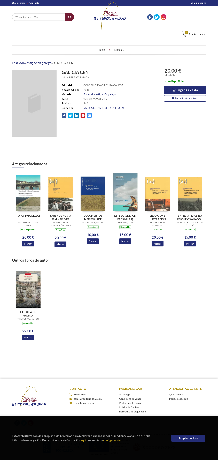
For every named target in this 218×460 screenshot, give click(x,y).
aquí (83, 440)
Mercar (28, 226)
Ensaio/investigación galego (32, 46)
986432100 (80, 377)
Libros (119, 32)
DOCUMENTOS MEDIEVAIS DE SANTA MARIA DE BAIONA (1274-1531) (93, 200)
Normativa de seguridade (132, 394)
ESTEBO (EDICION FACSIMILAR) (125, 200)
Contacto (34, 3)
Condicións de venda (130, 381)
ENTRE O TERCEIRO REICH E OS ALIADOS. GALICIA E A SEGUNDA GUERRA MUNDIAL (190, 200)
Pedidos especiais (178, 381)
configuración (112, 440)
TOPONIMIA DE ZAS (28, 198)
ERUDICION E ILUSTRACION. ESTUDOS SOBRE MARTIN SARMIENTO (157, 200)
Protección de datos (130, 385)
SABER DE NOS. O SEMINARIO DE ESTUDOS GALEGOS (60, 200)
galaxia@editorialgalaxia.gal (85, 381)
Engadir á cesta (185, 73)
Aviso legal (124, 377)
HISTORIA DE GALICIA (28, 296)
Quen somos (18, 3)
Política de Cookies (129, 390)
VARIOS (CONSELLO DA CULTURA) (103, 90)
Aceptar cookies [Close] (188, 438)
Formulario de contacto (83, 385)
